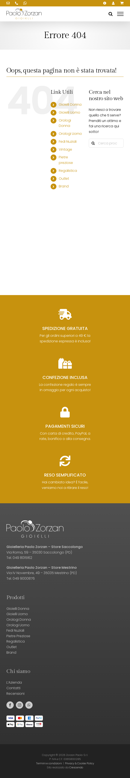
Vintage (65, 149)
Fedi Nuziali (68, 141)
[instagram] (19, 705)
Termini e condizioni (49, 763)
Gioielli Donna (70, 104)
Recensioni (15, 693)
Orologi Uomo (70, 133)
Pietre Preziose (18, 636)
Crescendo (76, 767)
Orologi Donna (18, 619)
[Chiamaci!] (16, 3)
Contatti (13, 688)
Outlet (64, 178)
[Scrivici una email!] (8, 3)
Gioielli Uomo (69, 112)
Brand (64, 186)
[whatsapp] (29, 705)
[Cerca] (93, 143)
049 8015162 (22, 557)
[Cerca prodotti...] (106, 143)
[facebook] (10, 705)
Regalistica (68, 170)
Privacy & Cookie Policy (79, 763)
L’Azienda (14, 682)
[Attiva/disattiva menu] (120, 14)
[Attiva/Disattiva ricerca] (111, 14)
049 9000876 (24, 578)
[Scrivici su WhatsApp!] (25, 3)
